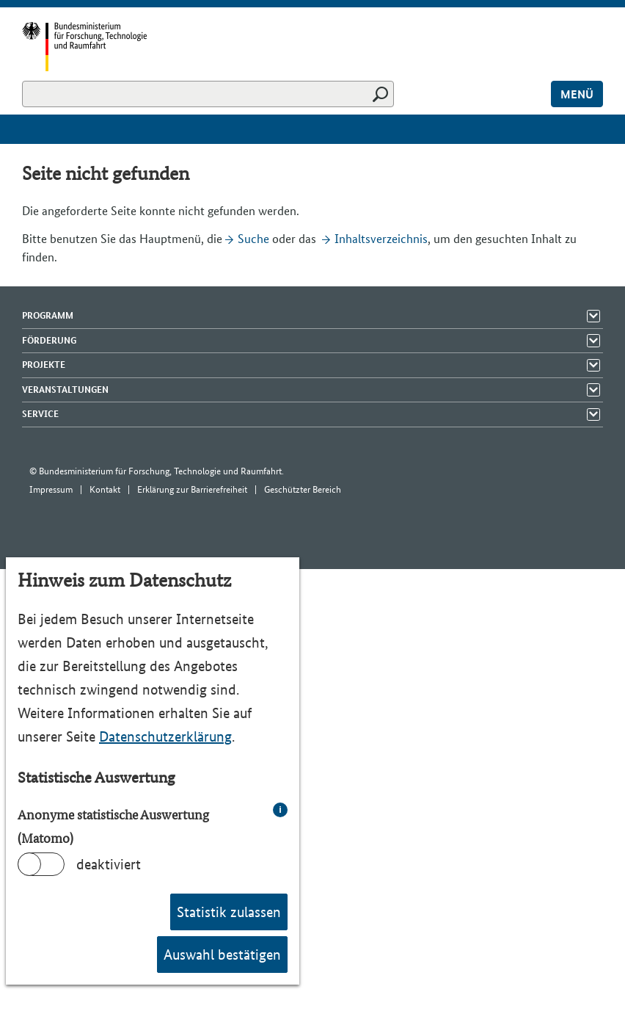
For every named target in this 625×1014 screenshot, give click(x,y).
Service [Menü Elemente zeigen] (40, 413)
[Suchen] (208, 94)
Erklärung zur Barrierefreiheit (192, 489)
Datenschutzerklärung (165, 736)
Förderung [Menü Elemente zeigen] (49, 340)
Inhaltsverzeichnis (381, 238)
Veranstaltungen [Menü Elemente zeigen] (65, 389)
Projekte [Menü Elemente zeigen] (43, 364)
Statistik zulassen (229, 912)
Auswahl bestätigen (222, 954)
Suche (253, 238)
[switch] (41, 864)
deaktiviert (108, 864)
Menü (576, 94)
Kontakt (104, 489)
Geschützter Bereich (302, 489)
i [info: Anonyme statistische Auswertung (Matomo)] (280, 809)
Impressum (51, 489)
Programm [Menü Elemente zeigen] (47, 315)
